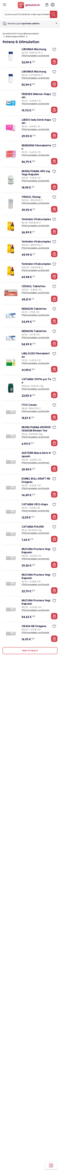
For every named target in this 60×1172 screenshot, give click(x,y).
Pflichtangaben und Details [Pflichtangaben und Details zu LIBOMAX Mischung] (35, 56)
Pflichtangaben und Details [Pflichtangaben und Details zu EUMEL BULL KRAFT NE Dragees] (35, 488)
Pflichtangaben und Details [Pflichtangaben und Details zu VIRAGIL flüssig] (35, 203)
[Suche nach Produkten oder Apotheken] (53, 14)
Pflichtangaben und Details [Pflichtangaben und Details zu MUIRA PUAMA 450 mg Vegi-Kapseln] (35, 181)
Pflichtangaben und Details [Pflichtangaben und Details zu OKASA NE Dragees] (35, 632)
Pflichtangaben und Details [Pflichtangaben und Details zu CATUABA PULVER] (35, 533)
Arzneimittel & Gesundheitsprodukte (21, 34)
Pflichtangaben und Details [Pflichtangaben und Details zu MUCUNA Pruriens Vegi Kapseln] (35, 559)
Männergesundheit (15, 36)
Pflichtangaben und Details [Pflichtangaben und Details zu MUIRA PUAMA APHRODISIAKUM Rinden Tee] (35, 437)
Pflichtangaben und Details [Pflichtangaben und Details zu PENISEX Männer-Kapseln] (35, 104)
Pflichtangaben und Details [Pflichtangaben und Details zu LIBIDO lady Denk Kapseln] (35, 129)
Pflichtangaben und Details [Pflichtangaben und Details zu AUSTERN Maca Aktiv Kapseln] (35, 463)
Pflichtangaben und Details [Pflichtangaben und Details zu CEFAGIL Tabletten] (35, 293)
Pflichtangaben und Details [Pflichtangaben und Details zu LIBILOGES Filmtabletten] (35, 363)
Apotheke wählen (39, 23)
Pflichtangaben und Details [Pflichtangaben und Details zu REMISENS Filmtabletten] (35, 155)
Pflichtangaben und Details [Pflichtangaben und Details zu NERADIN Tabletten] (35, 315)
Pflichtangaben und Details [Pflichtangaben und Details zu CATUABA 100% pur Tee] (35, 389)
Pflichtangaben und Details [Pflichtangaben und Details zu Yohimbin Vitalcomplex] (35, 226)
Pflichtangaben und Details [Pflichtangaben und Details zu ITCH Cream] (35, 411)
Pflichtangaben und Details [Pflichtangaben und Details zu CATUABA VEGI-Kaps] (35, 511)
